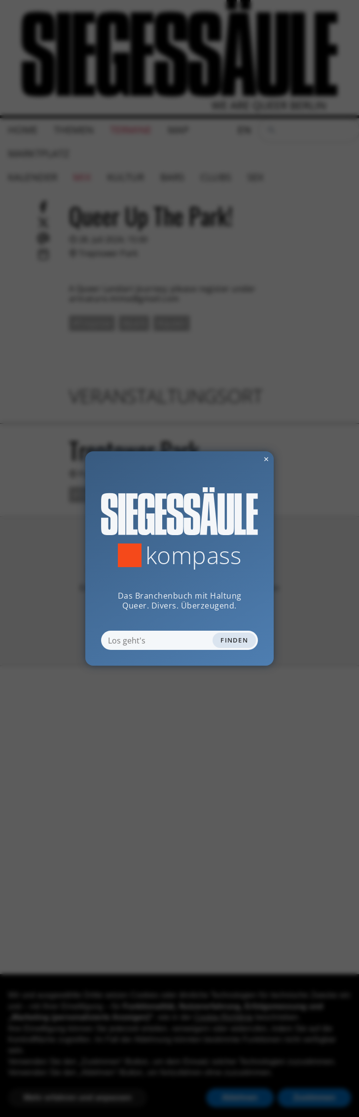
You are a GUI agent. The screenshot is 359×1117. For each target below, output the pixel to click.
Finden (234, 640)
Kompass (193, 555)
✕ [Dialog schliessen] (242, 459)
